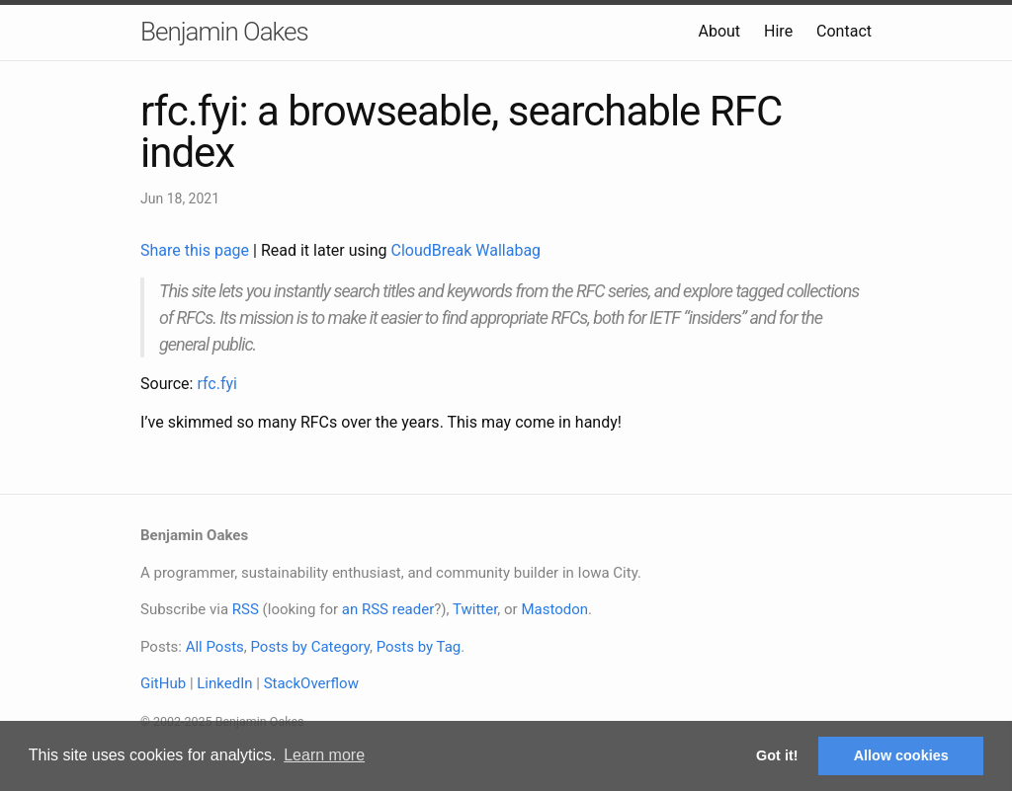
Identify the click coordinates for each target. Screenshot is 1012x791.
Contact (844, 31)
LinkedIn (224, 683)
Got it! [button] (777, 755)
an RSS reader (388, 609)
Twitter (475, 609)
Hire (778, 31)
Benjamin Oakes (224, 31)
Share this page (196, 250)
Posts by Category (309, 647)
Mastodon (554, 609)
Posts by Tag (419, 647)
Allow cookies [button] (901, 755)
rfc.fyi (217, 383)
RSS (245, 609)
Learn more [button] (324, 755)
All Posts (215, 647)
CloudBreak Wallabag (466, 250)
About (719, 31)
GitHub (163, 683)
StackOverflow (311, 683)
